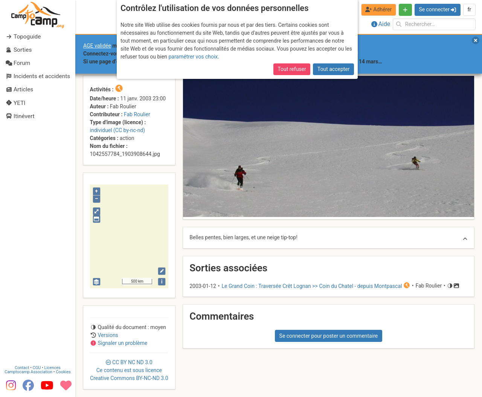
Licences (52, 367)
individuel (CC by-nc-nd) (117, 130)
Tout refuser (292, 69)
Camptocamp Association (28, 371)
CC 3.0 (129, 370)
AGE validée (97, 46)
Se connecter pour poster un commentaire (328, 336)
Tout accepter (333, 69)
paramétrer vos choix (193, 57)
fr (469, 9)
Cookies (63, 371)
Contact (22, 367)
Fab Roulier (137, 114)
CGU (37, 367)
